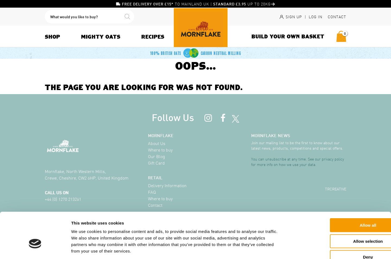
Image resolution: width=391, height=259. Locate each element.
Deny (332, 224)
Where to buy (160, 149)
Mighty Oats (100, 36)
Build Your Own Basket (287, 36)
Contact (337, 17)
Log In (315, 17)
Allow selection (331, 208)
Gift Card (156, 162)
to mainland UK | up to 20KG (195, 4)
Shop (52, 36)
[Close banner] (382, 187)
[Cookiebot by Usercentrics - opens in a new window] (35, 248)
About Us (156, 143)
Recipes (152, 36)
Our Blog (156, 156)
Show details (285, 248)
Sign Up (290, 17)
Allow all (332, 192)
